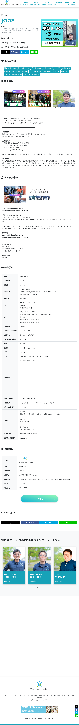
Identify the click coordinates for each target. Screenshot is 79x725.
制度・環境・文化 (20, 695)
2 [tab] (41, 589)
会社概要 (39, 697)
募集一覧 (57, 695)
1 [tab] (38, 589)
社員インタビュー (43, 695)
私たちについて (9, 695)
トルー (52, 718)
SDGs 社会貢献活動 (31, 695)
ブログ (52, 695)
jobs (9, 27)
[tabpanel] (14, 567)
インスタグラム (44, 700)
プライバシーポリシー (68, 695)
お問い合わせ (34, 700)
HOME (3, 27)
